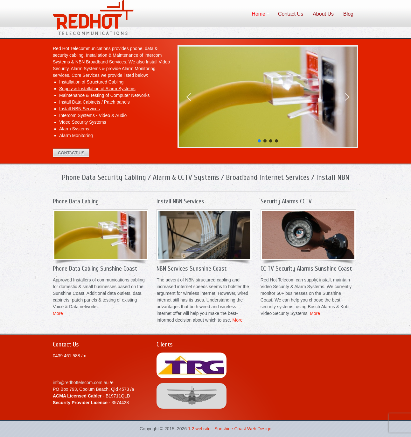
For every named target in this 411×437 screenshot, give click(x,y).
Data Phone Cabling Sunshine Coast (108, 19)
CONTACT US (71, 152)
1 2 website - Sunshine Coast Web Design (229, 428)
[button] (189, 97)
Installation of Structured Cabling (91, 81)
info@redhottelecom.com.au (80, 382)
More (58, 313)
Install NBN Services (79, 108)
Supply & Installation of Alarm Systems (97, 88)
